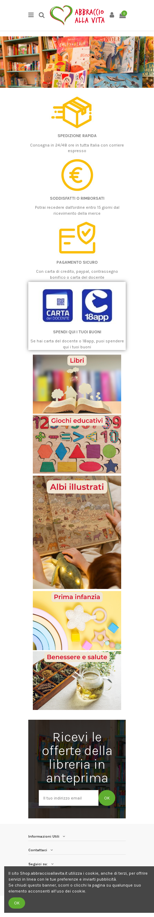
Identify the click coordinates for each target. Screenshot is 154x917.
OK (17, 903)
